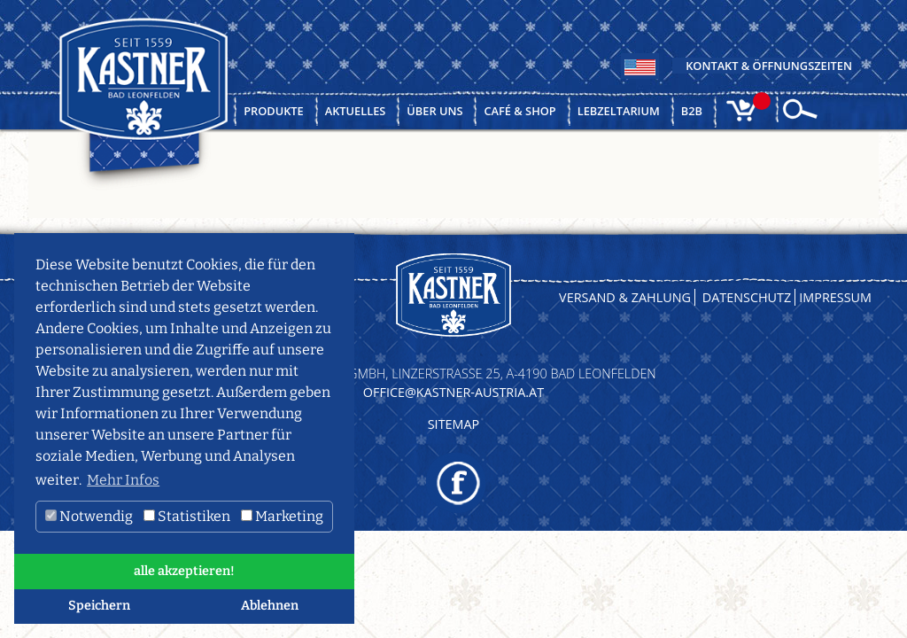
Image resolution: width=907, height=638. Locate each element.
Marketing (282, 516)
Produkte (274, 111)
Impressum (835, 297)
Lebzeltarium (619, 111)
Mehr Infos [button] (123, 479)
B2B (691, 111)
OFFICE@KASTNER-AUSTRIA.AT (453, 392)
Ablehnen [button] (269, 605)
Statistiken (186, 516)
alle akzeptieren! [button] (184, 571)
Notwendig (89, 516)
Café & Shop (519, 111)
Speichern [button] (99, 605)
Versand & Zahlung (625, 297)
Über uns (434, 111)
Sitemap (454, 424)
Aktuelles (355, 111)
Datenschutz (747, 297)
